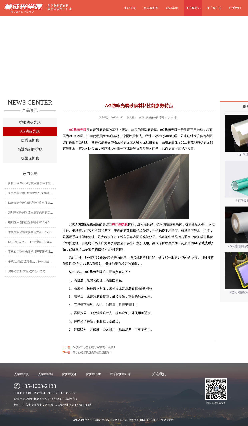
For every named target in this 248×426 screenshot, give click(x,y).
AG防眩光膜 (30, 131)
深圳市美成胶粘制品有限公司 (111, 419)
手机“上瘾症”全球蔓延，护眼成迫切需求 (33, 261)
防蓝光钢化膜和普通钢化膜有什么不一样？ (34, 202)
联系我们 (235, 8)
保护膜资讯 (193, 8)
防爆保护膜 (30, 140)
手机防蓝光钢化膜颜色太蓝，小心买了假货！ (36, 232)
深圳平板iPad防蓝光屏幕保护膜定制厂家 (33, 212)
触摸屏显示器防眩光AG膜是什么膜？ (94, 347)
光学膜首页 (21, 374)
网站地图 (169, 419)
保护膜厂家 (214, 8)
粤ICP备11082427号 (151, 419)
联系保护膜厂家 (120, 374)
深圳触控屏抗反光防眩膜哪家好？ (92, 352)
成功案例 (172, 8)
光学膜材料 (151, 8)
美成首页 (130, 8)
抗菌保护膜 (30, 158)
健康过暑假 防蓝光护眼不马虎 (26, 271)
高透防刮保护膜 (30, 149)
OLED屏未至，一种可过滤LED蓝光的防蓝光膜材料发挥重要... (46, 241)
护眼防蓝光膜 (30, 122)
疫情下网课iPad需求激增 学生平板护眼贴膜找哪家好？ (42, 183)
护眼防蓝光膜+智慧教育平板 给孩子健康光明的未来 (40, 193)
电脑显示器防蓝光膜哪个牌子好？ (29, 222)
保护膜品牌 (93, 374)
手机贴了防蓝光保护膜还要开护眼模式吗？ (34, 251)
